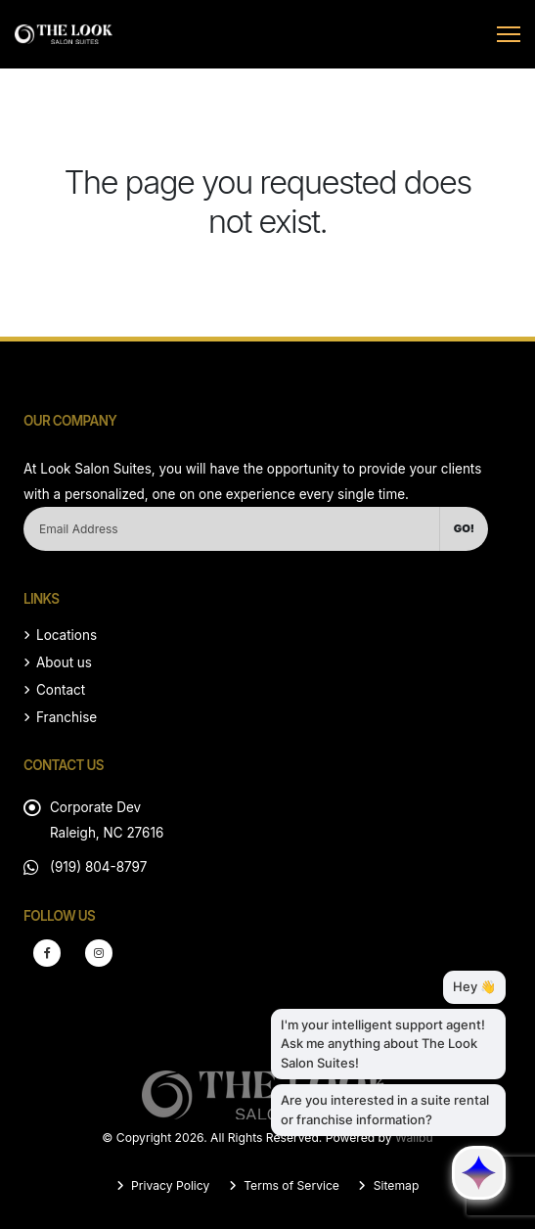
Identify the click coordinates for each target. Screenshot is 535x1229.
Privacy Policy (169, 1185)
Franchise (66, 717)
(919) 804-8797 (98, 867)
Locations (66, 635)
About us (64, 662)
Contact (60, 690)
